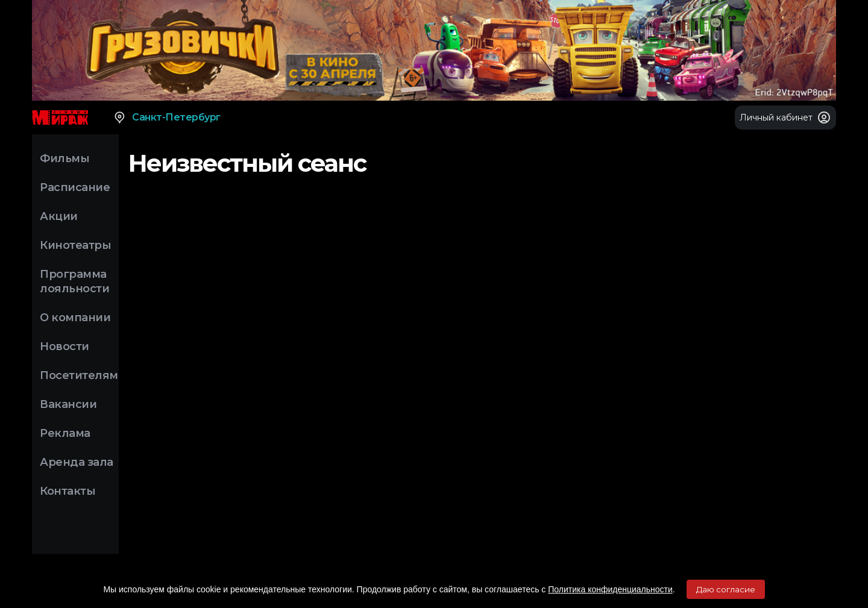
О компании (75, 317)
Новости (64, 346)
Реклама (65, 433)
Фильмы (64, 158)
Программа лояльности (74, 281)
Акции (59, 216)
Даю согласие (725, 589)
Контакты (67, 491)
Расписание (75, 187)
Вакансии (68, 404)
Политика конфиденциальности (610, 589)
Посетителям (79, 375)
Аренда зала (76, 462)
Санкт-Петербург (167, 117)
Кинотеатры (75, 245)
